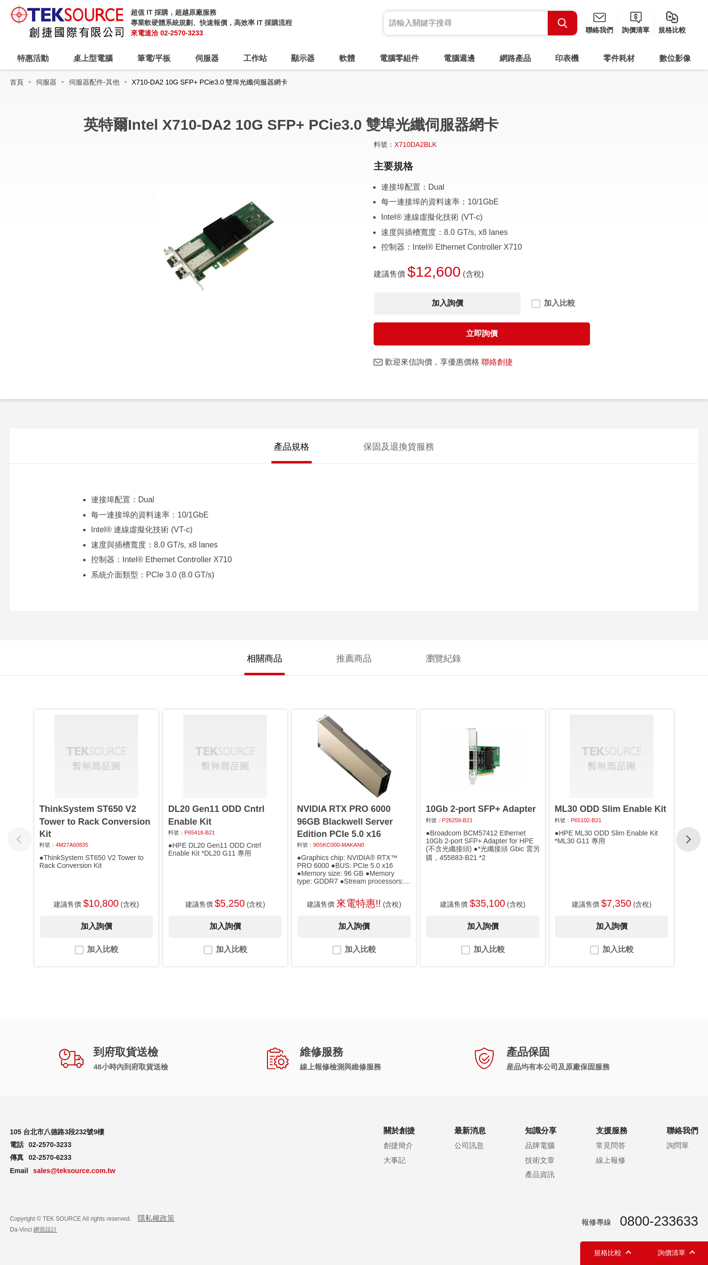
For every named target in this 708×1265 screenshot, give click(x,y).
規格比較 (672, 30)
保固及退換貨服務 (398, 447)
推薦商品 (354, 658)
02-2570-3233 (181, 33)
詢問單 (678, 1145)
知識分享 (541, 1130)
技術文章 (540, 1160)
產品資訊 (540, 1174)
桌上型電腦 (93, 58)
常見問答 (610, 1145)
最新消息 (470, 1130)
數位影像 (675, 58)
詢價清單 (635, 30)
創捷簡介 (398, 1145)
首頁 (17, 82)
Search (562, 23)
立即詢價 (482, 333)
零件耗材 (619, 58)
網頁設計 (45, 1229)
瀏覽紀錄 (443, 658)
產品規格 (291, 447)
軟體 (347, 58)
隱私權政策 (156, 1218)
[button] (688, 839)
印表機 (567, 58)
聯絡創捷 (497, 362)
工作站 (255, 58)
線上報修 (610, 1160)
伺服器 (207, 58)
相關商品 (264, 658)
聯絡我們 (599, 30)
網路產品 (515, 58)
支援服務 (611, 1130)
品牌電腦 (540, 1145)
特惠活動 (33, 58)
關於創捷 (399, 1130)
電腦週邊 (459, 58)
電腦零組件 (399, 58)
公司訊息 (469, 1145)
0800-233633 (659, 1221)
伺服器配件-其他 (94, 82)
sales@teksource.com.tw (74, 1171)
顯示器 (303, 58)
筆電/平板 (154, 58)
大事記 (395, 1160)
